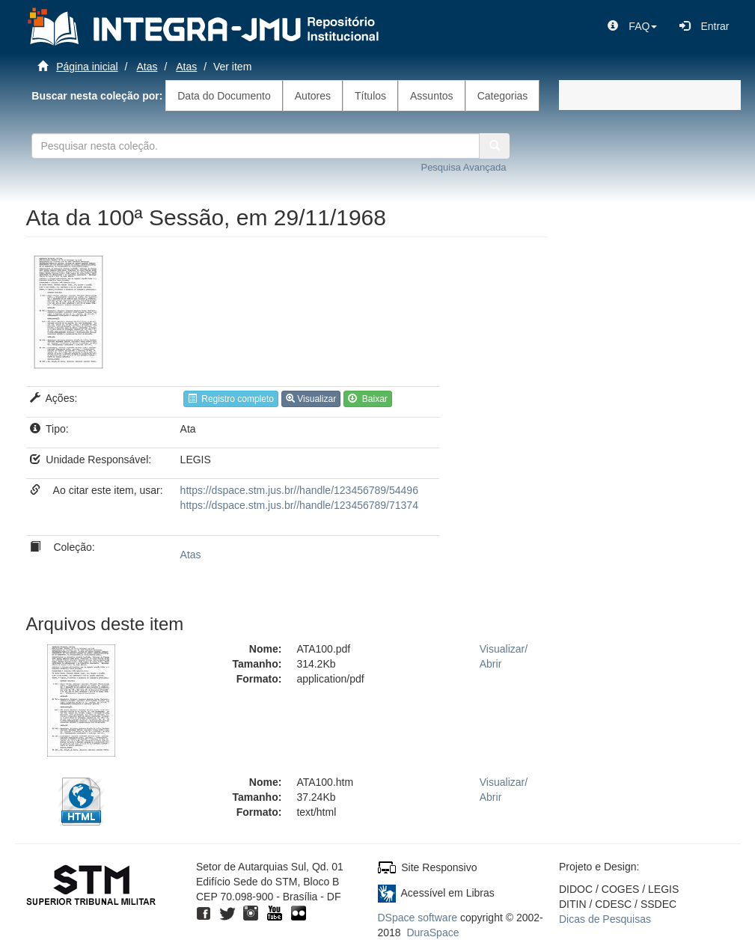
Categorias (502, 96)
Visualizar (311, 399)
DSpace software (418, 918)
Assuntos (431, 96)
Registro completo (231, 399)
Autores (313, 96)
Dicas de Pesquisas (605, 919)
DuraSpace (432, 933)
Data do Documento (224, 96)
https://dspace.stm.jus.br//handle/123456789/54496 (299, 490)
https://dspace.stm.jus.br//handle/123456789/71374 (299, 505)
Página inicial (87, 67)
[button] (632, 26)
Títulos (370, 96)
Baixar (368, 399)
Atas (146, 67)
